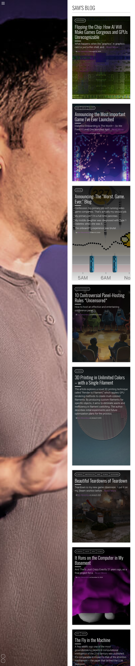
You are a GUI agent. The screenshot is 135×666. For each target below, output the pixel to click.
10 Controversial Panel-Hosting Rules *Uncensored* (100, 298)
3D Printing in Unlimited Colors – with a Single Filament (100, 380)
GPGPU (93, 551)
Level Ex (84, 108)
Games (78, 108)
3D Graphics (79, 474)
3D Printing (79, 371)
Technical (105, 474)
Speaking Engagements (82, 289)
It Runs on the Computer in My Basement (99, 560)
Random (84, 633)
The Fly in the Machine (92, 639)
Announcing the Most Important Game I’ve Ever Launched (100, 117)
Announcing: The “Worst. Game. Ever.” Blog (100, 199)
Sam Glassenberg (83, 51)
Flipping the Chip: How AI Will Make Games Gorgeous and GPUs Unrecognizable (101, 31)
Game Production (90, 474)
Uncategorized (80, 20)
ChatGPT (87, 551)
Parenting (91, 108)
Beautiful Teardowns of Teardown (101, 480)
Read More (112, 47)
